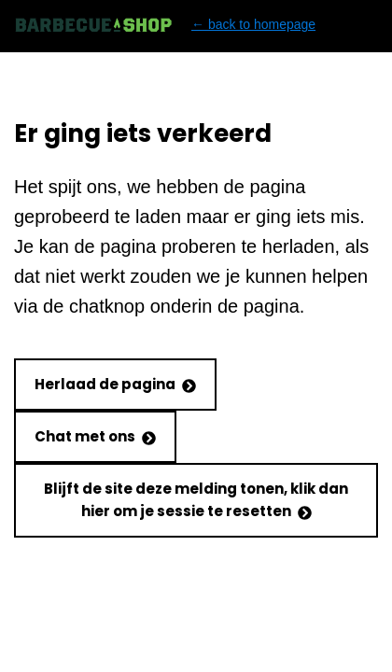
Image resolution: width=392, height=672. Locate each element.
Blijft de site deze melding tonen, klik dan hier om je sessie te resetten (196, 500)
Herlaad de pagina (115, 384)
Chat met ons (95, 436)
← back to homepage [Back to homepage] (164, 25)
